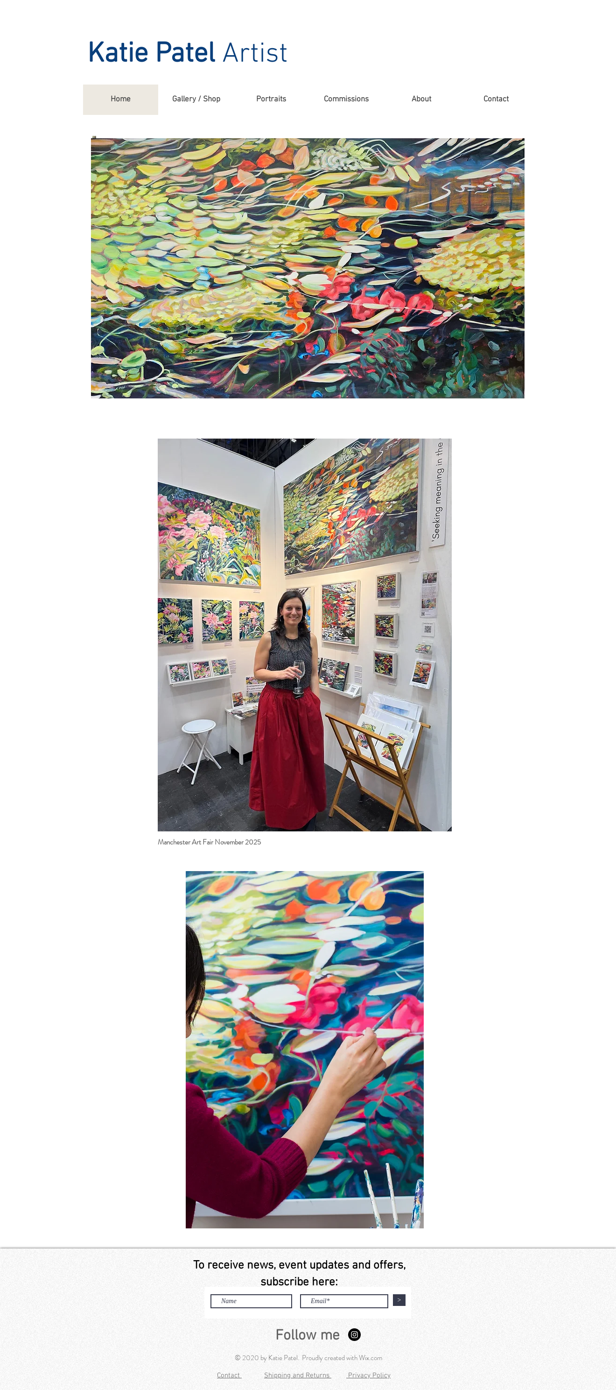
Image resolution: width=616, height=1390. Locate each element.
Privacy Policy (368, 1375)
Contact (229, 1375)
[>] (399, 1300)
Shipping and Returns (297, 1375)
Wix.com (370, 1358)
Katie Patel (151, 54)
